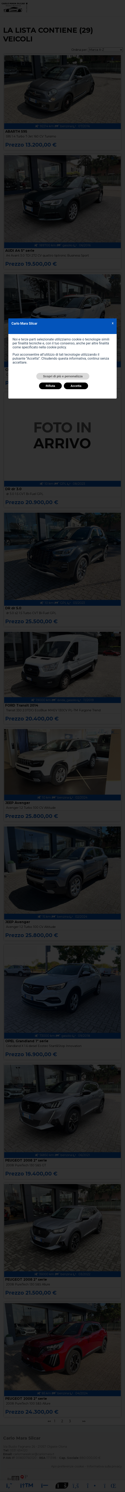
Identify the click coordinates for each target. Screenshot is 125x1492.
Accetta (76, 386)
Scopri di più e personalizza (63, 376)
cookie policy (56, 347)
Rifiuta (50, 386)
